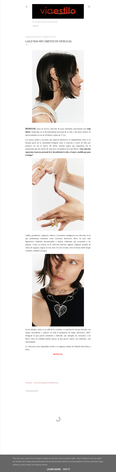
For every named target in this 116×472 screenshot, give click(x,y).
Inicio (36, 26)
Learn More (54, 469)
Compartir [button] (28, 383)
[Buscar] (89, 6)
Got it (66, 469)
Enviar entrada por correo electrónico (46, 383)
